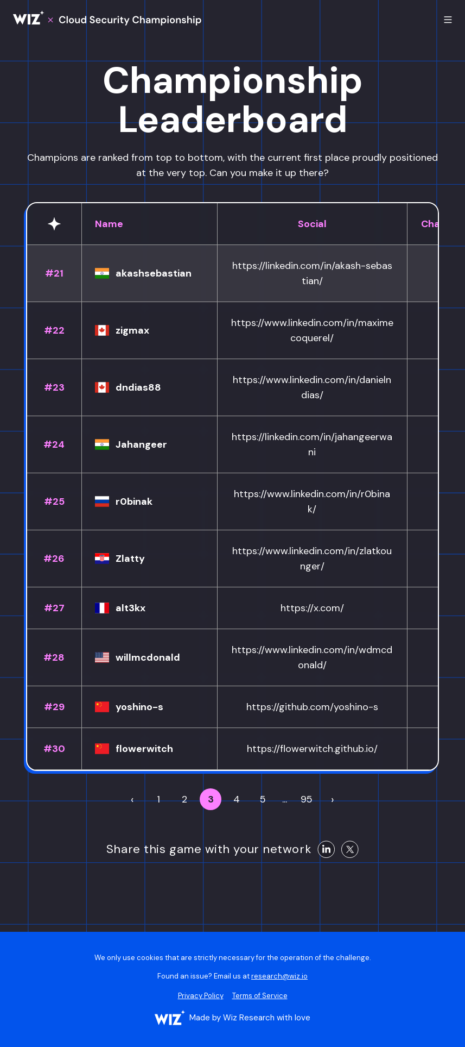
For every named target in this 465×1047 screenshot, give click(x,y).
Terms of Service (260, 995)
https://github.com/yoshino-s (312, 706)
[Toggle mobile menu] (448, 20)
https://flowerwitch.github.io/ (312, 748)
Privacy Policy (201, 995)
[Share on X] (350, 849)
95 (307, 799)
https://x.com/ (312, 608)
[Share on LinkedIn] (326, 849)
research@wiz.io (279, 976)
